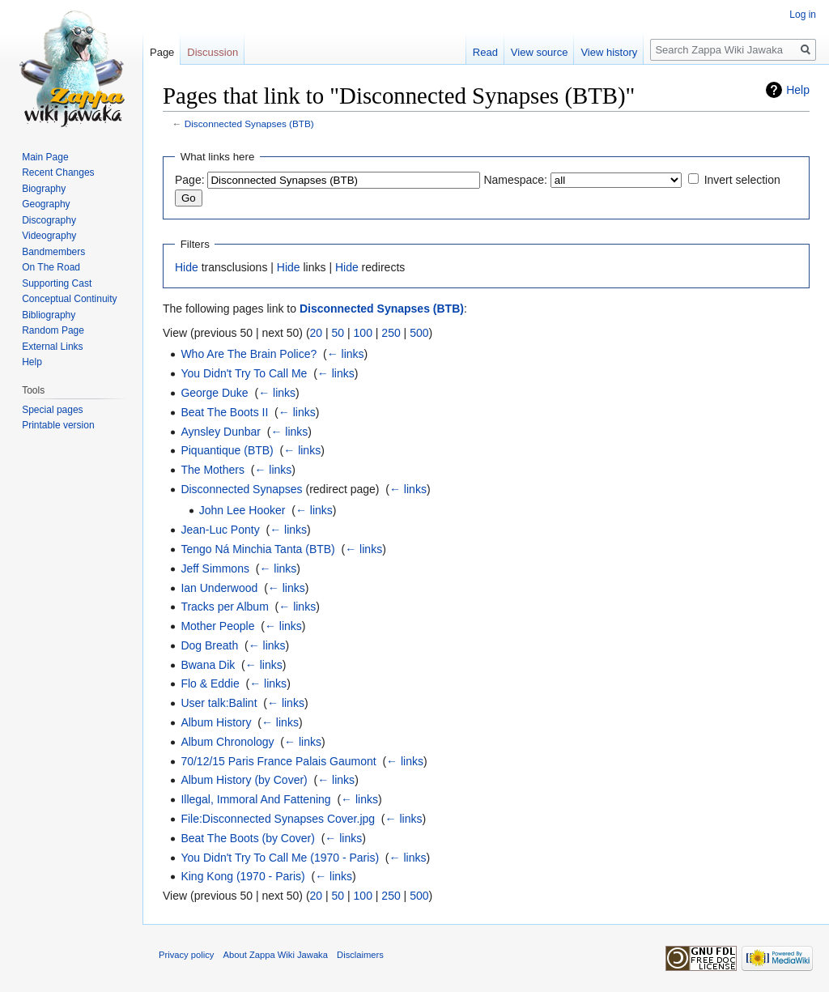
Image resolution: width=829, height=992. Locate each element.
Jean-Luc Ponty (220, 529)
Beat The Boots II (224, 412)
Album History (216, 722)
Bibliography (48, 315)
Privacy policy (186, 955)
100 (363, 332)
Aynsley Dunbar (221, 431)
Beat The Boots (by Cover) (247, 838)
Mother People (217, 625)
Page (162, 52)
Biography (44, 188)
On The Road (51, 267)
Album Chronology (227, 741)
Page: (190, 179)
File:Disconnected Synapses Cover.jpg (278, 818)
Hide (186, 267)
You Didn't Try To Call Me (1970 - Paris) (280, 857)
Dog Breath (209, 645)
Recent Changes (58, 172)
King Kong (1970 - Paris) (242, 876)
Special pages (52, 409)
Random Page (53, 330)
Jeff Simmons (215, 568)
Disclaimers (360, 955)
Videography (49, 235)
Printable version (58, 425)
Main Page (45, 157)
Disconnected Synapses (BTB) (249, 123)
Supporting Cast (56, 283)
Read (485, 52)
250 (390, 332)
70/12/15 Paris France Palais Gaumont (278, 761)
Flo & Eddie (210, 683)
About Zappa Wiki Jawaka (275, 955)
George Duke (214, 392)
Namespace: (515, 179)
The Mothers (212, 469)
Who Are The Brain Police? (249, 353)
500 (419, 332)
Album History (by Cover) (244, 779)
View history (608, 52)
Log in (802, 14)
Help (798, 89)
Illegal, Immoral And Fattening (255, 799)
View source (539, 52)
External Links (52, 346)
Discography (49, 220)
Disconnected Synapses (241, 489)
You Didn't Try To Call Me (244, 373)
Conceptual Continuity (69, 298)
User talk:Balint (219, 702)
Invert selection (742, 179)
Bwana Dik (208, 664)
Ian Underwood (219, 587)
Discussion (212, 52)
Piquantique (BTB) (227, 450)
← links (345, 353)
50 (338, 332)
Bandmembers (53, 252)
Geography (46, 204)
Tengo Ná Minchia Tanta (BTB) (257, 549)
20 (316, 332)
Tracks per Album (224, 606)
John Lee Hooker (242, 510)
